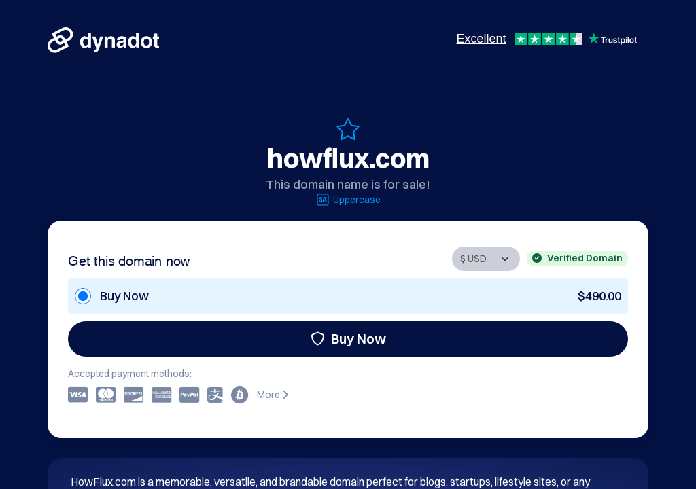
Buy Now (348, 338)
